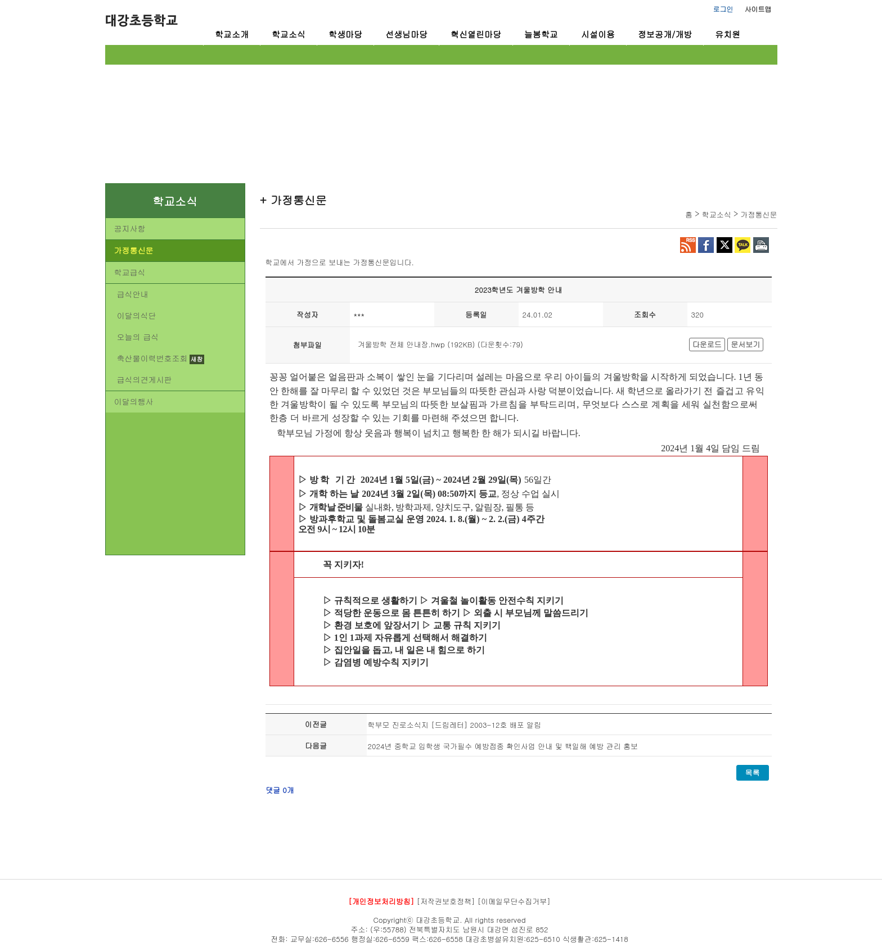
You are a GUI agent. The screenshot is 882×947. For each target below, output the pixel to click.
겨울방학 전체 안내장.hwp (401, 344)
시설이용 (598, 34)
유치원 (727, 34)
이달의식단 (136, 315)
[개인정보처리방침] (381, 901)
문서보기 (745, 344)
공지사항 (130, 228)
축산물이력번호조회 (152, 358)
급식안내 (132, 294)
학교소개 (232, 34)
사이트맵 (758, 8)
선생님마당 (406, 34)
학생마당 (345, 34)
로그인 (723, 8)
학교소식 (288, 34)
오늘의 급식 (138, 336)
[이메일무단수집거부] (514, 901)
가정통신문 (134, 250)
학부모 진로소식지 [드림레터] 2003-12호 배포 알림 (455, 724)
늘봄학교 (541, 34)
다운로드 (707, 344)
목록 (752, 772)
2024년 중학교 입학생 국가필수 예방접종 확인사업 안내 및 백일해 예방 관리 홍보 (503, 746)
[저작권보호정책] (446, 901)
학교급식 (130, 272)
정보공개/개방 (665, 34)
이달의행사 (134, 401)
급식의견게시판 (144, 379)
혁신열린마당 (476, 34)
